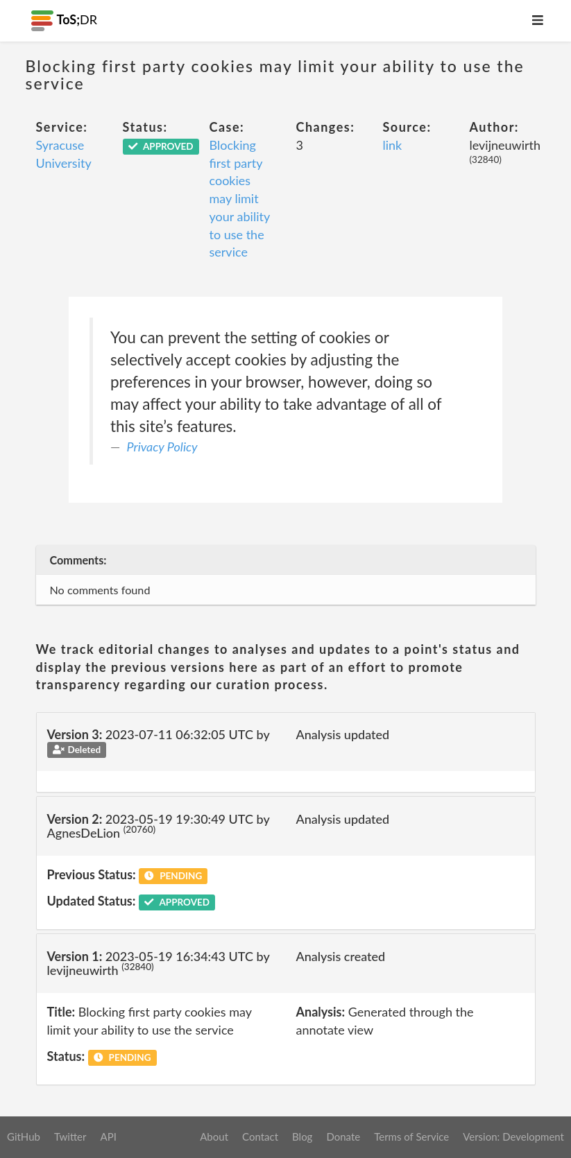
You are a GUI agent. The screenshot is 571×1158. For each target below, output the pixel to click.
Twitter (70, 1136)
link (392, 145)
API (108, 1136)
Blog (302, 1136)
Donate (343, 1136)
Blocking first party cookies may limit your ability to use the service (240, 198)
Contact (260, 1136)
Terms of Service (411, 1136)
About (214, 1136)
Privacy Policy (162, 446)
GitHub (23, 1136)
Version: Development (513, 1136)
